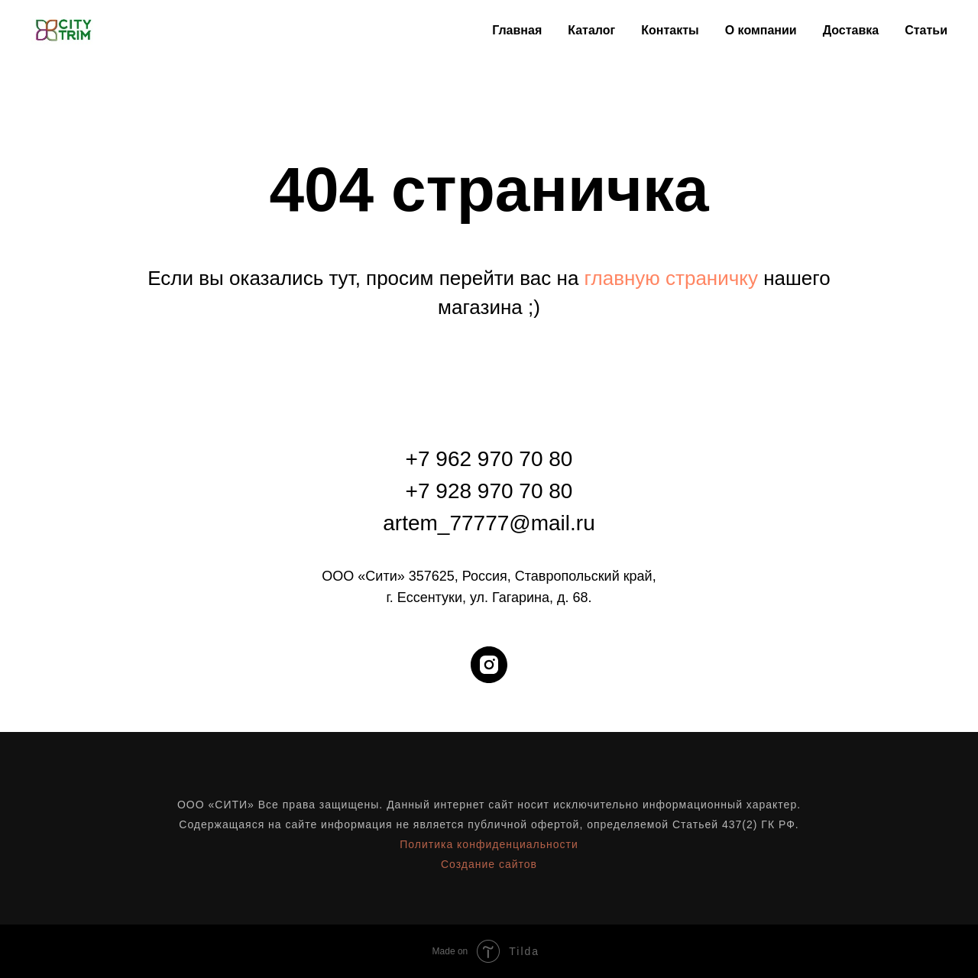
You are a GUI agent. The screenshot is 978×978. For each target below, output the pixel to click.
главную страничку (671, 278)
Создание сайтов (489, 864)
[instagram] (489, 664)
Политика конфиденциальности (489, 844)
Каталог (591, 30)
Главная (517, 30)
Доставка (851, 30)
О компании (761, 30)
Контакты (669, 30)
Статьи (926, 30)
